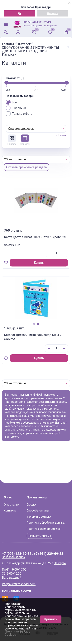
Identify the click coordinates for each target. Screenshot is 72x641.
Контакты (10, 510)
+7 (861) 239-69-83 (48, 554)
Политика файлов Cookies (43, 528)
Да (19, 13)
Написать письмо (40, 535)
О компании (11, 504)
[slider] (6, 83)
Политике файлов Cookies (18, 633)
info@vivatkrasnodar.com (19, 584)
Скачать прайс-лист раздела (26, 167)
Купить (39, 262)
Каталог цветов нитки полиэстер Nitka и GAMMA (32, 337)
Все (11, 102)
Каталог (24, 44)
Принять (51, 619)
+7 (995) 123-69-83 (16, 554)
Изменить (52, 13)
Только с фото (19, 113)
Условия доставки (39, 516)
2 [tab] (38, 324)
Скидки (31, 504)
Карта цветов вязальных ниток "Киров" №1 (35, 237)
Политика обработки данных (46, 522)
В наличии (16, 108)
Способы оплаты (38, 510)
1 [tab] (34, 324)
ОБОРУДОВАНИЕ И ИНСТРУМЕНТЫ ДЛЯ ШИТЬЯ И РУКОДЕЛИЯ (30, 49)
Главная (8, 44)
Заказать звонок (13, 557)
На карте (60, 563)
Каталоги (9, 54)
